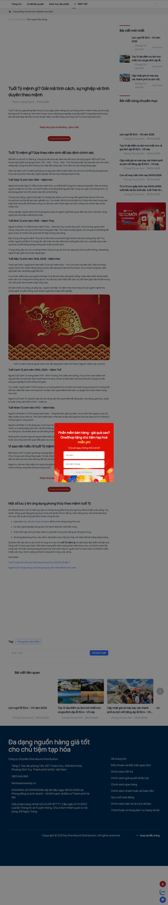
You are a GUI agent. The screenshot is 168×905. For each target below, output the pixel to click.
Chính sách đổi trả (122, 771)
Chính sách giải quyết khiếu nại (130, 778)
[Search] (150, 4)
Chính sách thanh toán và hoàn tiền (132, 791)
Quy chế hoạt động (122, 797)
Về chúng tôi (118, 758)
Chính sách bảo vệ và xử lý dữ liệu (131, 803)
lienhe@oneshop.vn (24, 783)
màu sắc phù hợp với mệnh (36, 521)
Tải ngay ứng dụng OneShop (59, 139)
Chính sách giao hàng (124, 784)
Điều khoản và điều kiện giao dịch (131, 765)
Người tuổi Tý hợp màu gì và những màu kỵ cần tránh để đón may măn (42, 567)
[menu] (157, 4)
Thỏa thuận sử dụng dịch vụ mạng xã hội (135, 810)
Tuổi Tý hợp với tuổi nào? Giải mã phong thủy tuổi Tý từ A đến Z (39, 562)
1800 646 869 (20, 776)
